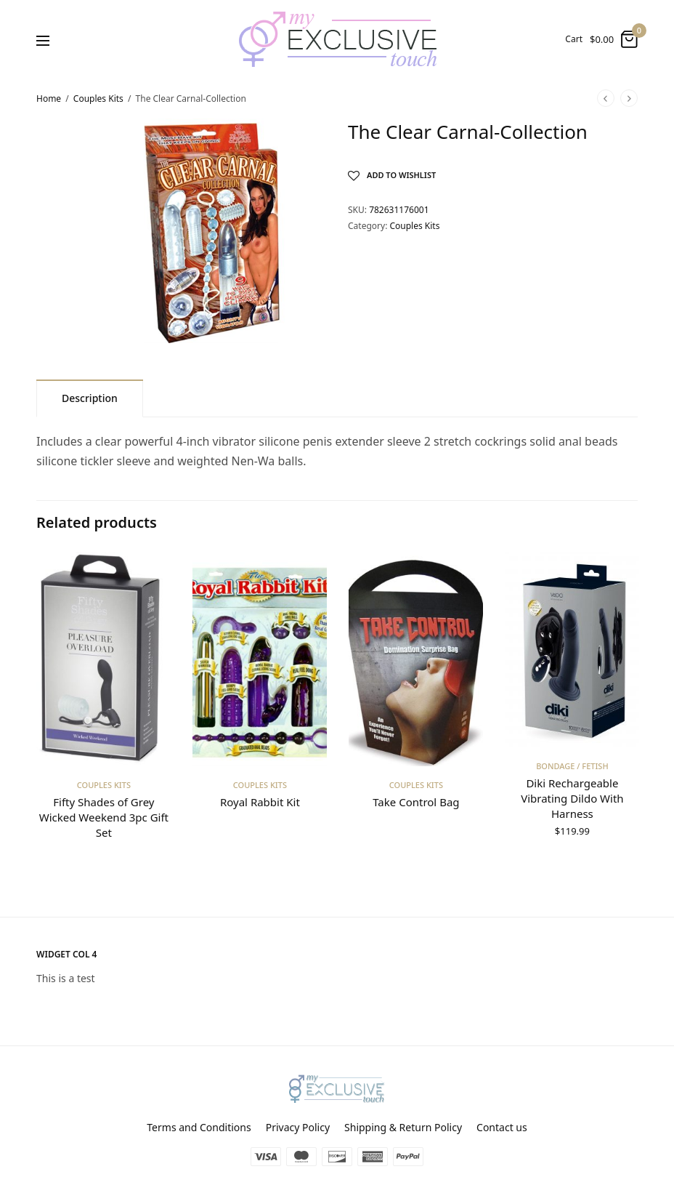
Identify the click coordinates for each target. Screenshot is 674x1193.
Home (48, 98)
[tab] (89, 398)
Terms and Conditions (199, 1127)
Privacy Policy (298, 1127)
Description (90, 398)
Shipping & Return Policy (403, 1127)
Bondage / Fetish (572, 766)
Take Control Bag (416, 802)
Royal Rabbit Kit (260, 802)
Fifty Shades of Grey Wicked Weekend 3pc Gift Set (103, 817)
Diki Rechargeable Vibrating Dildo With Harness (572, 799)
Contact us (501, 1127)
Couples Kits (98, 98)
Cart (573, 39)
